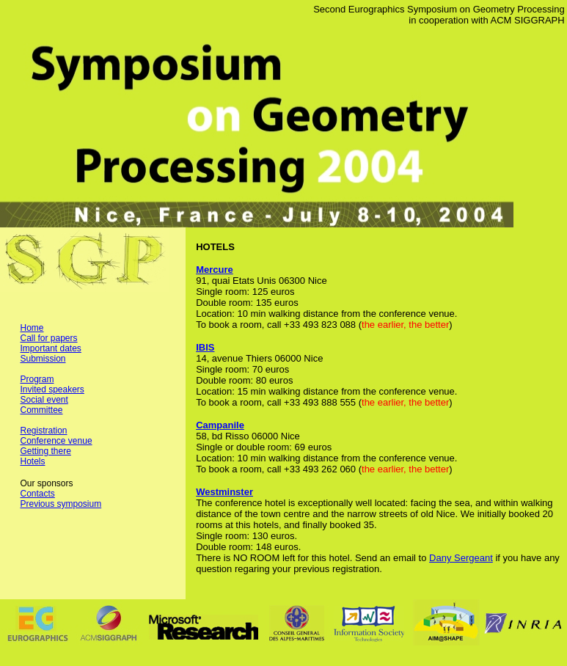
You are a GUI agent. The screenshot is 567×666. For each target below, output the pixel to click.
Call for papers (48, 338)
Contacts (37, 493)
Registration (43, 430)
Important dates (50, 348)
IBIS (205, 347)
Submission (42, 359)
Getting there (45, 451)
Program (37, 379)
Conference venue (56, 441)
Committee (41, 410)
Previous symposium (60, 504)
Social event (43, 400)
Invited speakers (52, 389)
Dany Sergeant (461, 557)
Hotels (32, 461)
